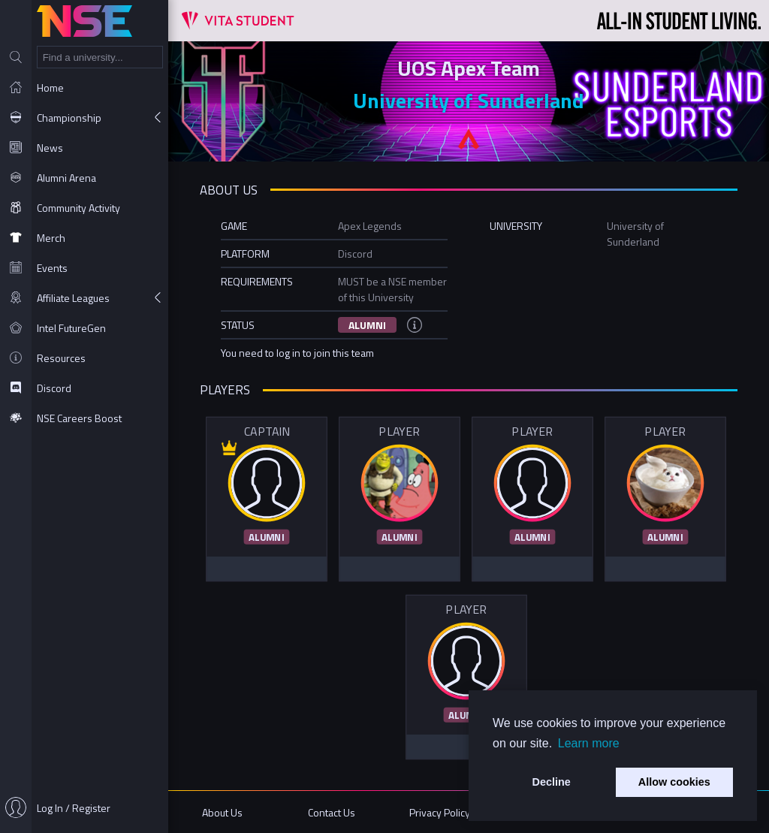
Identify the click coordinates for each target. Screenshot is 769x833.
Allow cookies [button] (674, 782)
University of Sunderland (468, 100)
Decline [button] (551, 782)
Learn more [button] (589, 743)
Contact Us (331, 812)
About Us (222, 812)
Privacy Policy (439, 812)
